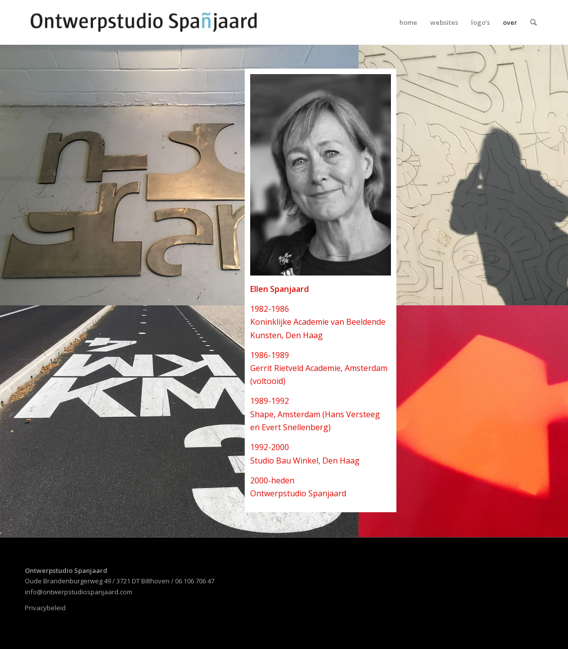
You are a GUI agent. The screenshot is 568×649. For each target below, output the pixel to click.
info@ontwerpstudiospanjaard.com (78, 591)
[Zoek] (533, 22)
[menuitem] (408, 22)
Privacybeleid (45, 607)
